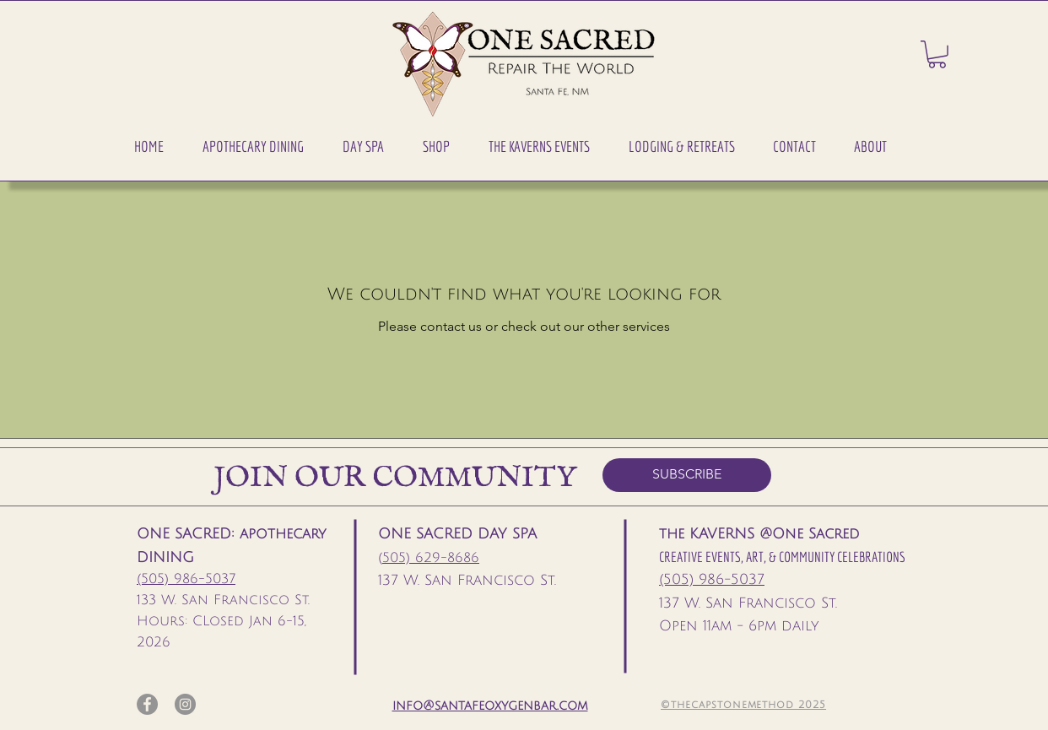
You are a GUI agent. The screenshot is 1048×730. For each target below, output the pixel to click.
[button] (253, 146)
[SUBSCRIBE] (686, 475)
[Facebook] (147, 704)
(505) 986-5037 (186, 579)
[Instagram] (185, 704)
